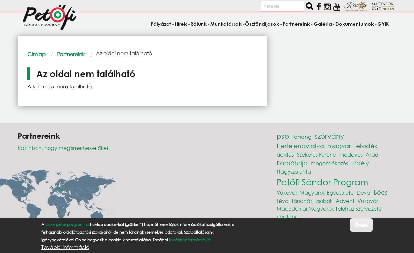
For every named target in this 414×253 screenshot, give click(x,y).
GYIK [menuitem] (383, 24)
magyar (339, 145)
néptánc (287, 216)
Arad (372, 154)
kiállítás (285, 154)
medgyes (351, 154)
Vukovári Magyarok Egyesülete (315, 192)
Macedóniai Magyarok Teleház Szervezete (329, 208)
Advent (345, 200)
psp (283, 136)
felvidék (365, 145)
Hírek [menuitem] (181, 24)
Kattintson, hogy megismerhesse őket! (64, 148)
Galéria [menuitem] (323, 24)
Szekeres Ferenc (316, 154)
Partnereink (71, 54)
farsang (301, 136)
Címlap (36, 54)
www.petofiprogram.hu (67, 224)
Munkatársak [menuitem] (226, 24)
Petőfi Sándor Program (322, 182)
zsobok (324, 200)
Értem (361, 225)
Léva (283, 200)
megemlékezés (329, 163)
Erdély (360, 163)
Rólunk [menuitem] (199, 24)
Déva (363, 192)
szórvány (329, 136)
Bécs (380, 192)
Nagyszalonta (294, 171)
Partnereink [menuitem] (296, 24)
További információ (65, 247)
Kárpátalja (292, 163)
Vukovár (367, 200)
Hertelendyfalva (300, 145)
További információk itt (190, 240)
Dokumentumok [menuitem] (354, 24)
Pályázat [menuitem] (161, 24)
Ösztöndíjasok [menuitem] (262, 24)
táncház (302, 200)
